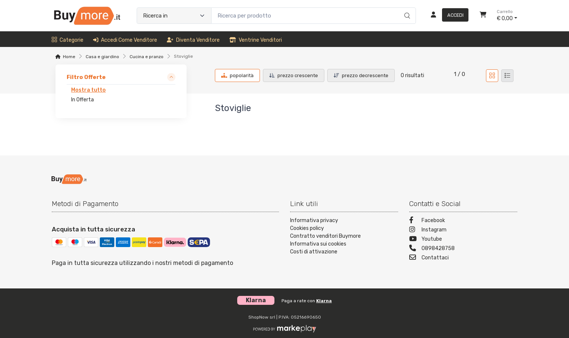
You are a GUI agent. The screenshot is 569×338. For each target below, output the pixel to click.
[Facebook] (463, 221)
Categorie (67, 40)
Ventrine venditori (255, 40)
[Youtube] (463, 239)
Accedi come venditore (125, 40)
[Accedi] (446, 15)
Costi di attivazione (313, 252)
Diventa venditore (193, 40)
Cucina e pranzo (146, 56)
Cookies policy (307, 228)
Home (69, 56)
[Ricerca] (406, 7)
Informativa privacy (314, 220)
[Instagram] (463, 230)
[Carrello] (483, 15)
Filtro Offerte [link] (86, 77)
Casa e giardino (102, 56)
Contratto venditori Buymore (325, 236)
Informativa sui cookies (318, 244)
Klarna (324, 300)
